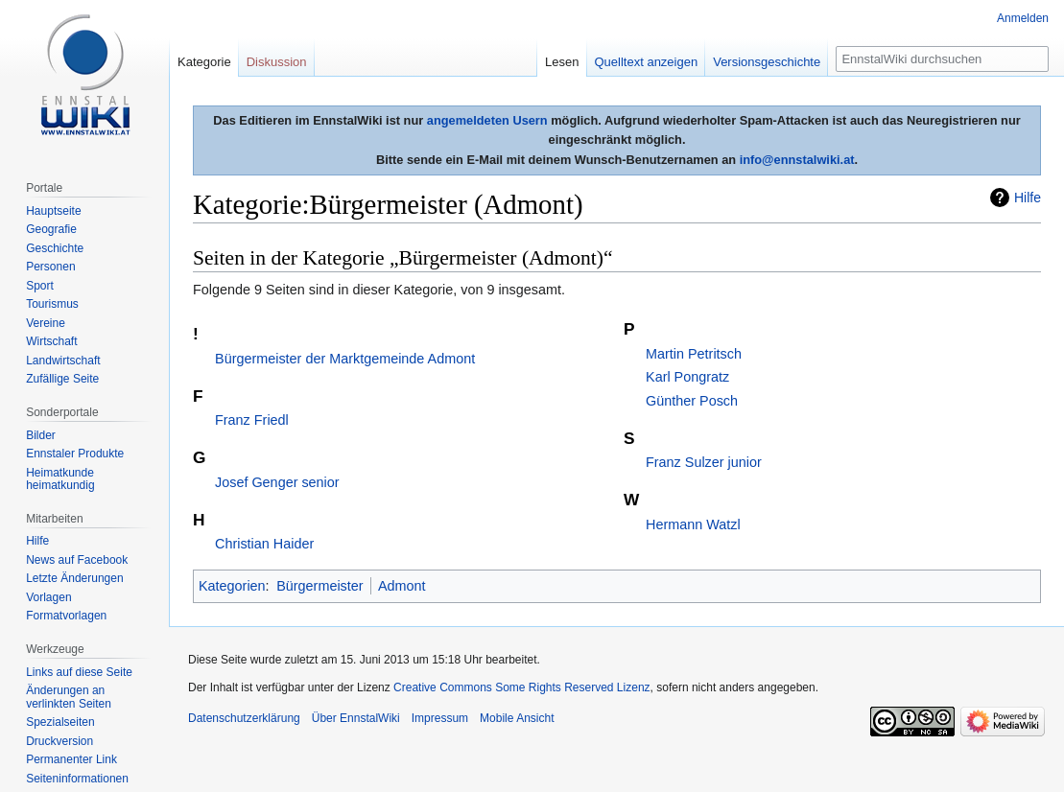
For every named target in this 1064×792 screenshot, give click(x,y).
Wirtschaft (51, 341)
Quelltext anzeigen (646, 62)
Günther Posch (692, 400)
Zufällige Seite (62, 378)
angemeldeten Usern (487, 120)
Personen (50, 266)
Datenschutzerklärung (244, 718)
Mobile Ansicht (517, 718)
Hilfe (1027, 197)
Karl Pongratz (687, 376)
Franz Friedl (252, 420)
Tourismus (52, 304)
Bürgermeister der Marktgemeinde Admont (345, 358)
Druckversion (59, 741)
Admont (402, 586)
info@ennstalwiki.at (797, 159)
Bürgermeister (319, 586)
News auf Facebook (77, 560)
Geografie (51, 229)
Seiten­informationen (77, 778)
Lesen (562, 62)
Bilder (41, 435)
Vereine (45, 323)
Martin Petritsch (694, 353)
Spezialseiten (60, 722)
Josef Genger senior (277, 482)
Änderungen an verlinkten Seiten (68, 697)
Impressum (440, 718)
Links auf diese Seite (79, 672)
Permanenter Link (71, 759)
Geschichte (54, 248)
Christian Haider (264, 543)
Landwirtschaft (63, 360)
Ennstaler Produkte (75, 453)
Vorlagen (48, 597)
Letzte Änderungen (74, 578)
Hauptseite (53, 211)
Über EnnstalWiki (356, 718)
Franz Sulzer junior (704, 462)
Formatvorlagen (66, 615)
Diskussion (277, 62)
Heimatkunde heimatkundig (60, 479)
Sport (40, 285)
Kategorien (232, 586)
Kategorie (204, 62)
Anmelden (1023, 18)
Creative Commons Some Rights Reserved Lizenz (521, 687)
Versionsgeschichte (766, 62)
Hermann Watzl (693, 524)
